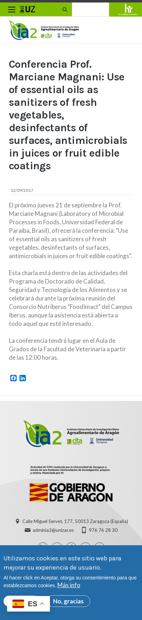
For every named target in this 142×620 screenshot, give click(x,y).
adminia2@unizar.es (53, 530)
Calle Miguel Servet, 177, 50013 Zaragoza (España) (75, 521)
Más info (68, 587)
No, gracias (68, 603)
